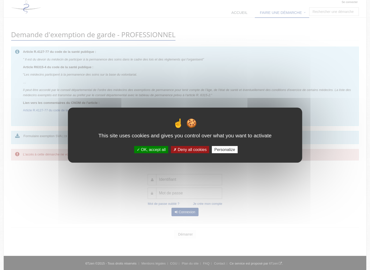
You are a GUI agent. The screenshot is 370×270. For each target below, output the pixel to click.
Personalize (224, 149)
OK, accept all (151, 149)
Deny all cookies (190, 149)
